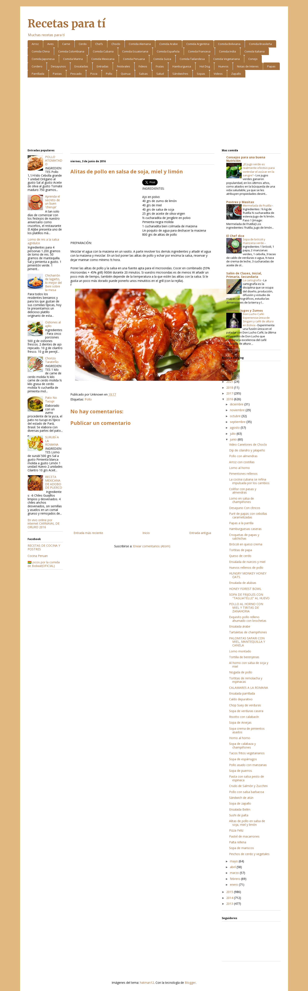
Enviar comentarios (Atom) (151, 546)
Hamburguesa (181, 66)
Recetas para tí (66, 23)
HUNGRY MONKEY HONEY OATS (247, 575)
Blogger (190, 983)
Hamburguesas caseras (245, 529)
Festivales (123, 66)
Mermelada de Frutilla (257, 205)
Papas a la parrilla (241, 523)
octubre (235, 416)
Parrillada (38, 74)
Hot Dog (205, 66)
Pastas (57, 74)
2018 (230, 387)
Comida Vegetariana (226, 59)
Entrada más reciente (88, 533)
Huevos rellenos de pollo (246, 567)
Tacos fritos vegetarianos (247, 753)
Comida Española (168, 51)
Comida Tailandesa (192, 59)
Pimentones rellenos (243, 474)
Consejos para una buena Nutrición (245, 159)
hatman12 (147, 983)
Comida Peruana (134, 59)
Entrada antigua (200, 533)
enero (234, 884)
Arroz (35, 44)
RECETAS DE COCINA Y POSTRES (44, 547)
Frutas (160, 66)
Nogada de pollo (240, 672)
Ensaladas (81, 66)
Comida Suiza (162, 59)
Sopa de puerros (240, 771)
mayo (234, 861)
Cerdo (83, 44)
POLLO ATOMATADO (53, 160)
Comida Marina (73, 59)
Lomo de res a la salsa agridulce (43, 241)
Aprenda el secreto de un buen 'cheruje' (52, 201)
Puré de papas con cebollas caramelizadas (248, 515)
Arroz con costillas (242, 462)
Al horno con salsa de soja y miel (248, 664)
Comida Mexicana (102, 59)
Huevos (223, 66)
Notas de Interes (248, 66)
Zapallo (236, 74)
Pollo (109, 74)
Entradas (102, 66)
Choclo (115, 44)
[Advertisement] (154, 114)
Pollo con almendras (243, 456)
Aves (50, 44)
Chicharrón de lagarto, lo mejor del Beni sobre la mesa (53, 282)
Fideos (143, 66)
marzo (235, 873)
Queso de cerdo (240, 556)
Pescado (76, 74)
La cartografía (252, 280)
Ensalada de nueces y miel (247, 562)
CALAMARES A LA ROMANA (248, 688)
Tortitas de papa (240, 550)
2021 (230, 381)
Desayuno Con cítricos (244, 508)
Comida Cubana (103, 51)
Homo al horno (239, 738)
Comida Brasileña (260, 44)
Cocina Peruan (38, 556)
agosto (235, 428)
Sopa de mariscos (241, 848)
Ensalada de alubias (242, 583)
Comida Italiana (254, 51)
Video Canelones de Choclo (248, 444)
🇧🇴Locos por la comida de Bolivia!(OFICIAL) (44, 564)
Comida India (227, 51)
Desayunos (58, 66)
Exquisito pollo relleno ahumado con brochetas (247, 619)
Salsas (143, 74)
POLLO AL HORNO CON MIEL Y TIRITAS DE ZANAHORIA (246, 607)
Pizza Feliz (236, 830)
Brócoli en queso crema (245, 544)
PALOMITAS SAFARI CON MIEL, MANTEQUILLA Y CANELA (247, 641)
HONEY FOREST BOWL (245, 589)
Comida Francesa (199, 51)
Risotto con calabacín (244, 717)
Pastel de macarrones (244, 836)
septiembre (238, 422)
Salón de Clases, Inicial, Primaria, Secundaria (244, 275)
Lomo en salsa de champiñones (241, 500)
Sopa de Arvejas (240, 722)
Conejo (253, 59)
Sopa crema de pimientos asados (247, 730)
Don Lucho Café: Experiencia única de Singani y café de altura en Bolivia (258, 319)
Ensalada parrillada (242, 693)
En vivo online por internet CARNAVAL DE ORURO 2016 (43, 523)
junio (234, 439)
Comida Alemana (140, 44)
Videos (218, 74)
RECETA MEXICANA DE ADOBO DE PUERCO (53, 482)
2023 (230, 370)
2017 (230, 393)
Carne (66, 44)
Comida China (41, 51)
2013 (230, 904)
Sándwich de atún (241, 798)
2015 (230, 892)
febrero (235, 879)
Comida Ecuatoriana (135, 51)
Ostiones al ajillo (53, 324)
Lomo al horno (239, 468)
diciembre (237, 404)
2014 (230, 898)
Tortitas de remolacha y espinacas (245, 680)
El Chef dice (235, 236)
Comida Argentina (197, 44)
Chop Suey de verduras (245, 705)
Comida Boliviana (229, 44)
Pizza (93, 74)
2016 (230, 399)
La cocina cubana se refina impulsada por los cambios (249, 481)
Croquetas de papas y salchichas (244, 536)
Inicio (146, 533)
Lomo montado (240, 651)
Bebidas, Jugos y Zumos (244, 310)
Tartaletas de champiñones (248, 632)
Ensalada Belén (239, 809)
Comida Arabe (168, 44)
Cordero (37, 66)
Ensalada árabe (239, 626)
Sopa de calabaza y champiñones (242, 745)
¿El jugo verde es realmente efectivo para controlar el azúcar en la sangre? (259, 169)
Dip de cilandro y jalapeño (247, 450)
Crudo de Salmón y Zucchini (248, 786)
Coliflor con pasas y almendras (242, 491)
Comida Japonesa (43, 59)
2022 (230, 376)
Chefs (99, 44)
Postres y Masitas (240, 202)
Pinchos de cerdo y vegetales (249, 854)
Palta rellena (237, 842)
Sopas (201, 74)
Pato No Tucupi (51, 399)
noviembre (238, 410)
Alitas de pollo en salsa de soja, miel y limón (247, 823)
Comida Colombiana (71, 51)
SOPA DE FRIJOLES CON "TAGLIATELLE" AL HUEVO (249, 596)
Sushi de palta (238, 815)
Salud (160, 74)
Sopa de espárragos (243, 759)
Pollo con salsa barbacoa (246, 792)
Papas (271, 66)
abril (233, 867)
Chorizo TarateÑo (52, 360)
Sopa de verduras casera (246, 711)
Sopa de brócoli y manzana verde (254, 241)
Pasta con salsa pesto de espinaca (246, 778)
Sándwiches (180, 74)
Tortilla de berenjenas (244, 657)
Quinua (125, 74)
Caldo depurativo (241, 699)
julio (233, 434)
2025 (230, 364)
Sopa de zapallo (240, 803)
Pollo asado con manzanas (248, 765)
